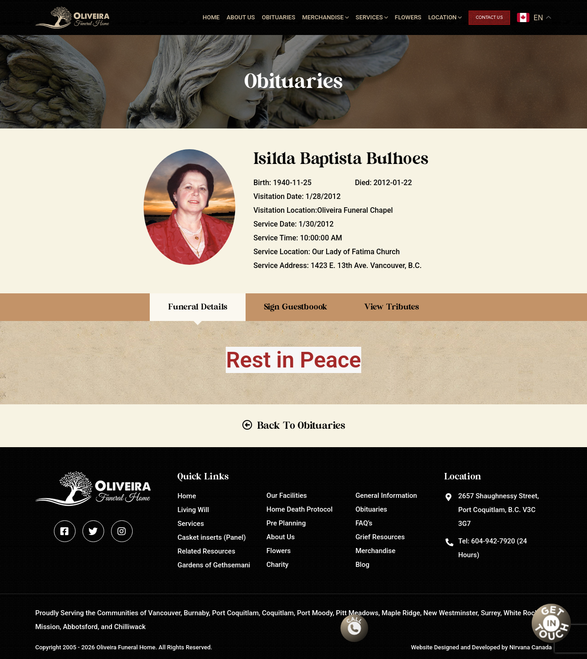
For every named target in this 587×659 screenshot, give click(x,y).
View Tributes (391, 307)
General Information (386, 495)
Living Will (193, 510)
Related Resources (206, 551)
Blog (362, 564)
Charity (277, 564)
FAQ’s (363, 523)
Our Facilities (286, 495)
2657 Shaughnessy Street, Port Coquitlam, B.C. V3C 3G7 (498, 510)
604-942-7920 (493, 541)
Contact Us (489, 17)
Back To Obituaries (301, 425)
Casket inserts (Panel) (211, 537)
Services (369, 17)
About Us (241, 17)
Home (211, 17)
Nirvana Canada (530, 647)
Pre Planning (285, 523)
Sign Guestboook (295, 307)
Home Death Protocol (299, 509)
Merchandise (323, 17)
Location (442, 17)
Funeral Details (197, 307)
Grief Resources (380, 537)
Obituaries (278, 17)
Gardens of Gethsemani (213, 565)
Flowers (408, 17)
